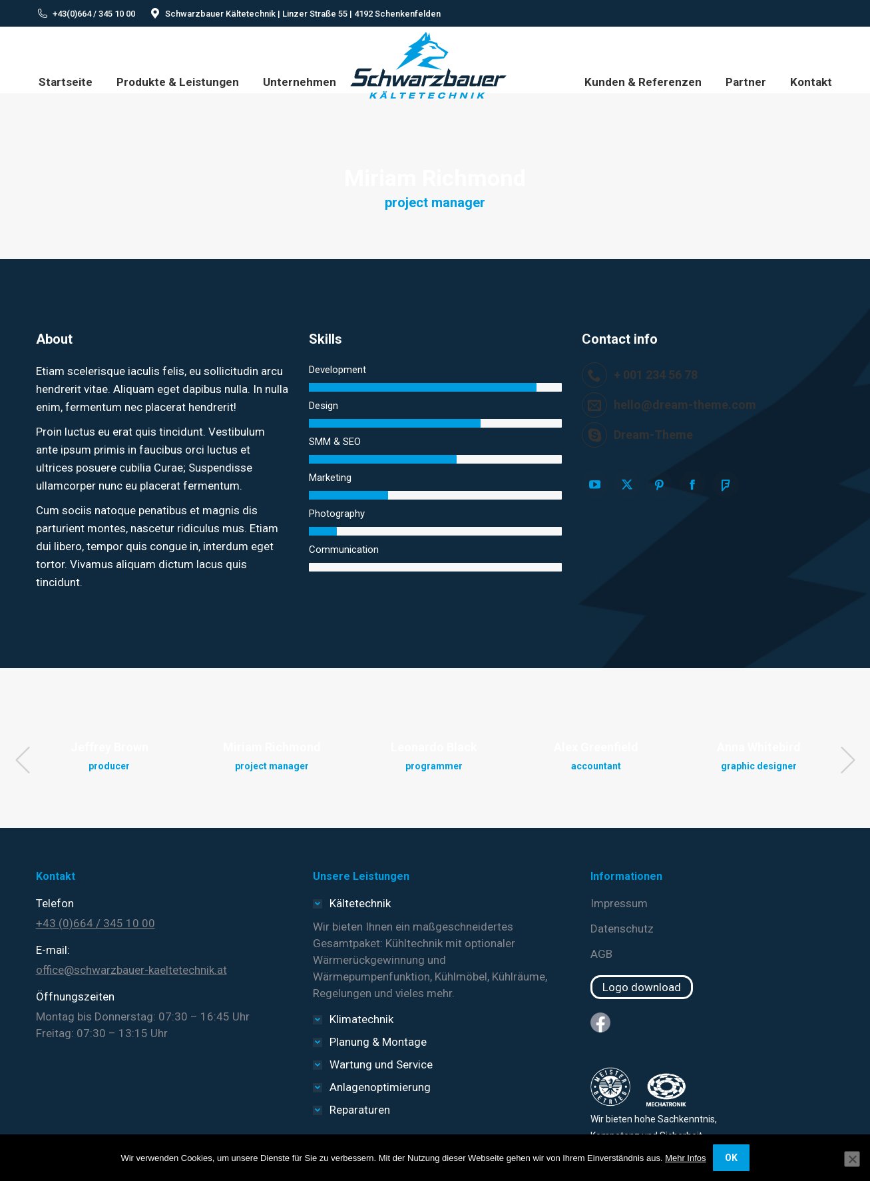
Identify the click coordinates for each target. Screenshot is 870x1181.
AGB (601, 954)
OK (731, 1157)
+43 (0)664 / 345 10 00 (95, 923)
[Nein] (852, 1159)
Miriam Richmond (272, 747)
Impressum (619, 903)
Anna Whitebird (759, 747)
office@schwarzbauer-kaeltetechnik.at (131, 970)
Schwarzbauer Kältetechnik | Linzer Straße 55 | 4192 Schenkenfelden (303, 14)
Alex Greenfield (596, 747)
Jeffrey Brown (109, 747)
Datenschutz (622, 928)
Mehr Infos (685, 1158)
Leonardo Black (434, 747)
